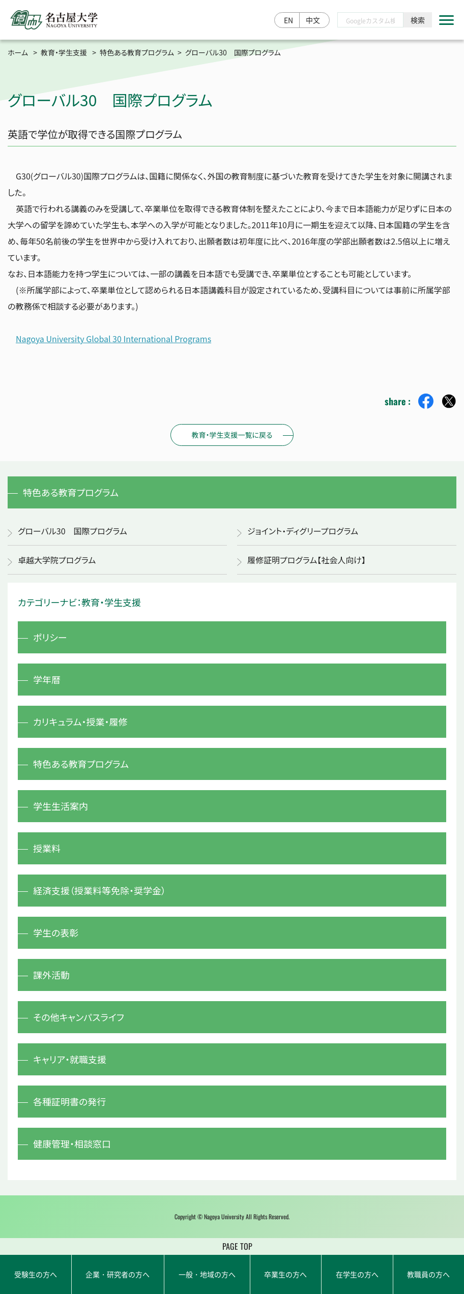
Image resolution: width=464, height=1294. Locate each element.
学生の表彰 (55, 932)
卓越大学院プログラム (57, 560)
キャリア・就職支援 (69, 1059)
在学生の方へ (357, 1274)
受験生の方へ (35, 1274)
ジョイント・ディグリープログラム (302, 531)
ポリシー (50, 637)
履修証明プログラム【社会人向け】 (306, 560)
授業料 (47, 848)
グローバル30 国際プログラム (72, 531)
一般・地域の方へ (207, 1274)
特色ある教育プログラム (137, 52)
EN (288, 20)
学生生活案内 (60, 805)
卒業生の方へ (285, 1274)
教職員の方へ (428, 1274)
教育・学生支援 (64, 52)
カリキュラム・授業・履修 (80, 721)
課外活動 (51, 974)
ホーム (18, 52)
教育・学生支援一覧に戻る (231, 435)
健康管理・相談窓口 (72, 1143)
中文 (313, 20)
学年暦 (47, 679)
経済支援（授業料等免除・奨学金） (99, 890)
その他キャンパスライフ (78, 1017)
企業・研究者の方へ (117, 1274)
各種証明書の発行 (69, 1101)
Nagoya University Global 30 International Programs (113, 339)
